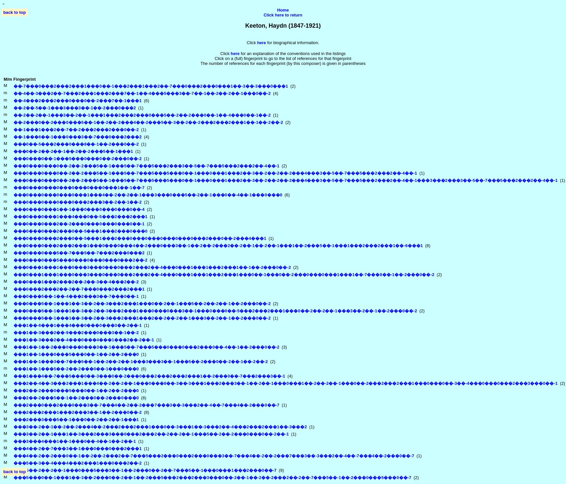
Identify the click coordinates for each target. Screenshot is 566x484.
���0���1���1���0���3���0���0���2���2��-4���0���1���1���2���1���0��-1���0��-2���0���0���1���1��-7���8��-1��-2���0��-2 (224, 274)
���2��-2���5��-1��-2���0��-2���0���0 (76, 397)
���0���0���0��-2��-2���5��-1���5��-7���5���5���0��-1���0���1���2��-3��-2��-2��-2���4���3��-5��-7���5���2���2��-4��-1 (215, 173)
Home (283, 10)
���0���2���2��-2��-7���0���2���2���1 (79, 289)
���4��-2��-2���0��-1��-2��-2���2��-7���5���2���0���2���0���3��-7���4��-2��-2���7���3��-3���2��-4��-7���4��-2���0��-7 (214, 455)
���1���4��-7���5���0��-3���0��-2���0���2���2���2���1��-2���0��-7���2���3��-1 (149, 376)
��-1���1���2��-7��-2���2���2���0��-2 (76, 129)
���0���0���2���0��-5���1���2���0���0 (80, 231)
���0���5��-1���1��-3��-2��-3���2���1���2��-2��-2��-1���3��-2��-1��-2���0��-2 (142, 318)
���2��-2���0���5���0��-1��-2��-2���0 (76, 390)
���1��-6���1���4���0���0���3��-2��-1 (78, 325)
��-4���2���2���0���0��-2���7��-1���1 (78, 100)
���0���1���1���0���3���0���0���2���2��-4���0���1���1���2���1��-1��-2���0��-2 (152, 267)
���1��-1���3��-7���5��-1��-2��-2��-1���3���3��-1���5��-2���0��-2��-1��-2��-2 (141, 361)
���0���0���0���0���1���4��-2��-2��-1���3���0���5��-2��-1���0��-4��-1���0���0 (148, 194)
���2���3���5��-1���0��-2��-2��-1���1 (76, 419)
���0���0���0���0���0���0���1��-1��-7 (79, 187)
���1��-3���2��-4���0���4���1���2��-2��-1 (84, 339)
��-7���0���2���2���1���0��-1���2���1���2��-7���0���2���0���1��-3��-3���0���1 (151, 86)
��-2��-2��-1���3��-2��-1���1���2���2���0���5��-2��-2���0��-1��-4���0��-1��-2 (142, 115)
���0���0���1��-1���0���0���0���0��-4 (79, 209)
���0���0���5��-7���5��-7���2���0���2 (79, 252)
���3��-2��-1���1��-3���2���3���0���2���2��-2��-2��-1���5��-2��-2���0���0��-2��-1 (151, 434)
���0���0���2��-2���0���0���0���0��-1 (79, 223)
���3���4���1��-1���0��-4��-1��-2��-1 (75, 441)
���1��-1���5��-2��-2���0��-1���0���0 (76, 368)
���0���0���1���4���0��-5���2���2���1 (80, 216)
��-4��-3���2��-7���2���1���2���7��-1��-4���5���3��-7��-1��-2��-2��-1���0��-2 (142, 93)
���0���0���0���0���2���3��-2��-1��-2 (78, 202)
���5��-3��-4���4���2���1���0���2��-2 (78, 463)
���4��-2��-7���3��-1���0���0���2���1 (78, 448)
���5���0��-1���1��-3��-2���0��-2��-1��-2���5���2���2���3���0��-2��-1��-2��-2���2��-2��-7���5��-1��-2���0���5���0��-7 (212, 477)
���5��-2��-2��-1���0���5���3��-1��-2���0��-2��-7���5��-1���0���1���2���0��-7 (145, 470)
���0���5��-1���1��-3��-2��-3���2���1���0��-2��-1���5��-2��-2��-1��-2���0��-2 (142, 303)
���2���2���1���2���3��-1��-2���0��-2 (78, 412)
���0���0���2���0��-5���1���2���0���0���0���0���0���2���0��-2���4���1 (140, 238)
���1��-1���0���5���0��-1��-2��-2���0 (76, 354)
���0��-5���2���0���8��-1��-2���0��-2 (76, 144)
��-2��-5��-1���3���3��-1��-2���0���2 (75, 107)
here (235, 53)
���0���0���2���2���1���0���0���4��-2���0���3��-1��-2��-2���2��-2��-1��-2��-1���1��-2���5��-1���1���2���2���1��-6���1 (218, 245)
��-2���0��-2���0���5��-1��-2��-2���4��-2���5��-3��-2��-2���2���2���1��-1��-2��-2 (148, 122)
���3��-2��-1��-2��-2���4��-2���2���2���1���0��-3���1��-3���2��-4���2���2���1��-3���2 (160, 426)
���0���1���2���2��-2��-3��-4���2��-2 (76, 281)
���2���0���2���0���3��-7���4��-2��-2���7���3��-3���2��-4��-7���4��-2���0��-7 (146, 405)
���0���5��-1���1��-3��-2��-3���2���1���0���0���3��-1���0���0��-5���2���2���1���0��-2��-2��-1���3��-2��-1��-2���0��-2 (215, 310)
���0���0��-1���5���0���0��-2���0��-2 (78, 158)
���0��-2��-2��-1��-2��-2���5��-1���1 (73, 151)
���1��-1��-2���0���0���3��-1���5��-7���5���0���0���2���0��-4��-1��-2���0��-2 (146, 347)
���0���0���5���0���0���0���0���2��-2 (80, 260)
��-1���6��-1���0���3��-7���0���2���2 (78, 136)
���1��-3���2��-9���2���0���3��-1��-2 (76, 332)
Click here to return (283, 15)
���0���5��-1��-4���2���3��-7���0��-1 (76, 296)
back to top (14, 12)
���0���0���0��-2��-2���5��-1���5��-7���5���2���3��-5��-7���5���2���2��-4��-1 (146, 165)
